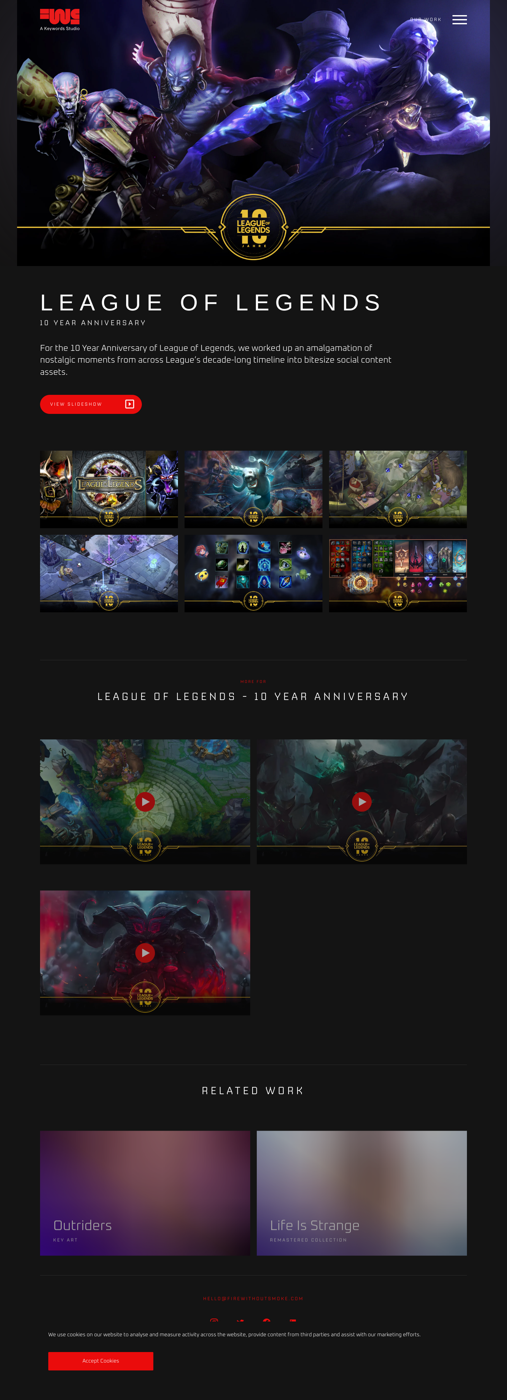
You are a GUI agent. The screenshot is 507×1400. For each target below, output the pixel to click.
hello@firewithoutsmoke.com (253, 1298)
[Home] (59, 20)
